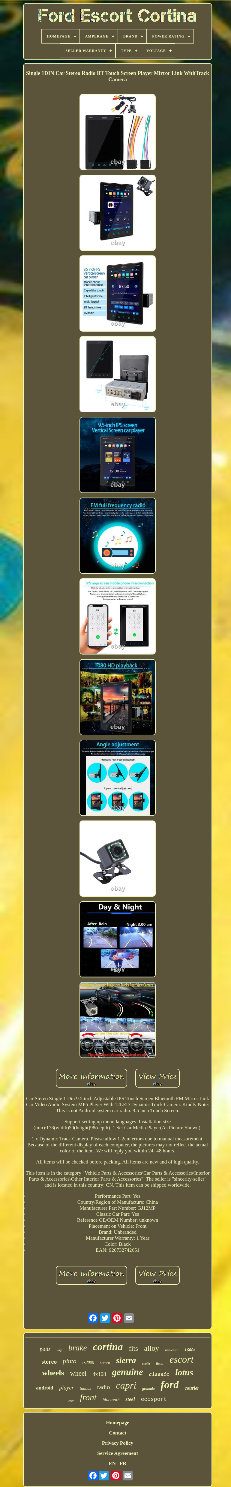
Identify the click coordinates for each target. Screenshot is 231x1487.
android (44, 1388)
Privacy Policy (117, 1443)
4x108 (99, 1374)
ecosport (154, 1399)
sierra (126, 1360)
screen (105, 1362)
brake (77, 1347)
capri (126, 1385)
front (88, 1397)
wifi (59, 1350)
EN (112, 1463)
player (66, 1387)
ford (169, 1385)
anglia (146, 1363)
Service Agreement (117, 1453)
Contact (117, 1433)
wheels (53, 1372)
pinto (69, 1361)
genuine (127, 1372)
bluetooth (111, 1399)
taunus (85, 1388)
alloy (151, 1348)
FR (123, 1463)
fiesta (160, 1363)
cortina (108, 1346)
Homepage (117, 1422)
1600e (190, 1349)
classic (159, 1374)
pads (45, 1349)
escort (182, 1359)
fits (133, 1348)
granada (148, 1388)
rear (71, 1400)
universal (171, 1350)
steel (130, 1399)
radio (103, 1387)
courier (192, 1388)
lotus (184, 1372)
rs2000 (88, 1362)
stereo (49, 1361)
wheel (78, 1373)
